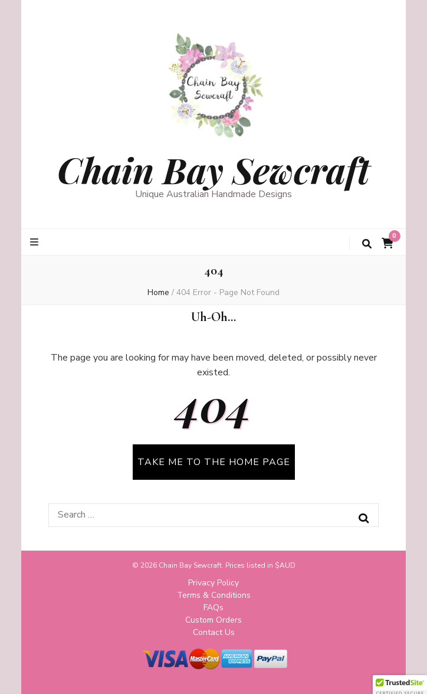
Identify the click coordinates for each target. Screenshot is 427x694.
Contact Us (214, 632)
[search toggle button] (367, 244)
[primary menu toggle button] (35, 242)
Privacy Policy (213, 582)
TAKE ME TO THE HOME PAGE (213, 462)
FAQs (213, 607)
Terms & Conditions (214, 595)
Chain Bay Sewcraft (213, 169)
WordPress (326, 675)
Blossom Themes (222, 675)
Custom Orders (213, 620)
